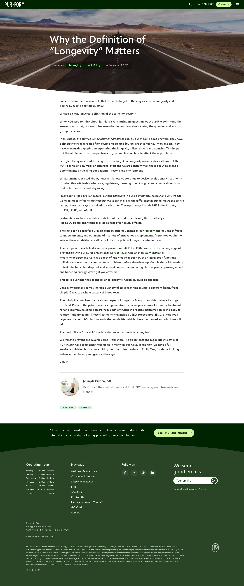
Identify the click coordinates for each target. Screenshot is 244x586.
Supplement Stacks (82, 481)
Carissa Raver (118, 253)
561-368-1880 (32, 523)
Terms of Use (47, 536)
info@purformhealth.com (38, 526)
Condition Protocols (82, 476)
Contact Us (223, 4)
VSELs (134, 314)
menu (98, 235)
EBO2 (68, 222)
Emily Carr (148, 349)
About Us (76, 491)
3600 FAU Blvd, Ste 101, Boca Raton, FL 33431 (47, 530)
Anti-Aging (74, 65)
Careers (75, 512)
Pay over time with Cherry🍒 (87, 502)
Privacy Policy (32, 536)
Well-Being (94, 65)
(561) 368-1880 (205, 4)
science (85, 407)
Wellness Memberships (84, 471)
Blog (73, 486)
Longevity (68, 407)
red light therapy (155, 230)
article (96, 101)
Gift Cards (77, 507)
